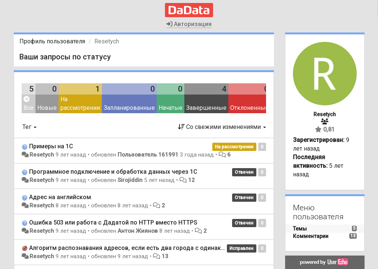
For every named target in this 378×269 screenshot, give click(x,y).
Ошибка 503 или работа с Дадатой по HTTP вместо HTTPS (113, 222)
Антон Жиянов (138, 231)
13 (165, 256)
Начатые (170, 107)
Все (29, 103)
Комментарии (310, 236)
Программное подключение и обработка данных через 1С (113, 171)
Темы (300, 229)
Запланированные (129, 107)
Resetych (41, 154)
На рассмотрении (80, 103)
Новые (47, 107)
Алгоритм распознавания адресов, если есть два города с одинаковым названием (149, 247)
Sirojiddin (130, 180)
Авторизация (189, 24)
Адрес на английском (60, 197)
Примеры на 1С (51, 146)
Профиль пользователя (52, 41)
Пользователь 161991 (148, 154)
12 (191, 180)
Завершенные (206, 107)
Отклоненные (249, 107)
